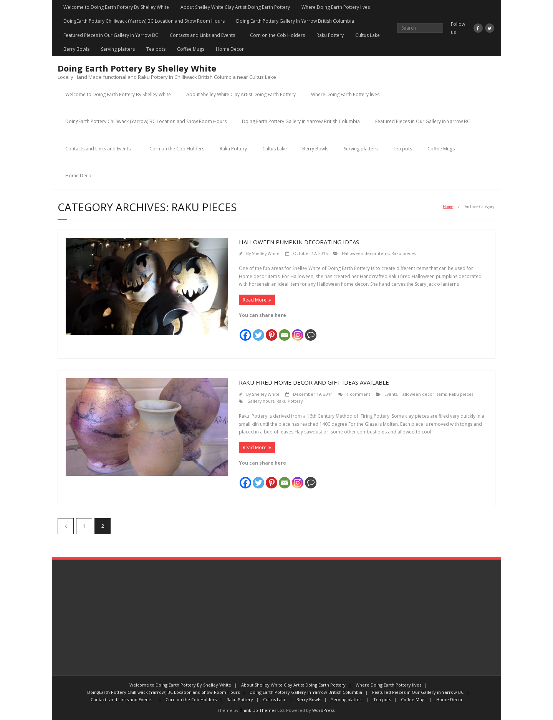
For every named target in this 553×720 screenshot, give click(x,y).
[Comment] (310, 330)
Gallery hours (260, 401)
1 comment (358, 394)
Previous (66, 526)
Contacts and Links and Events (204, 35)
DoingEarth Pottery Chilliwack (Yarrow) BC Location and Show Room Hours (144, 21)
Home (448, 206)
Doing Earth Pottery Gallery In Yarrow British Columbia (295, 21)
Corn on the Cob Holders (277, 35)
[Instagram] (297, 330)
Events (390, 394)
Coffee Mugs (190, 49)
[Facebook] (245, 330)
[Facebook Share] (322, 331)
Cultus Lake (367, 35)
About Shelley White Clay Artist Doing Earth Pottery (235, 7)
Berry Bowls (76, 49)
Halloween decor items (365, 253)
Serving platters (118, 49)
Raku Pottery (330, 35)
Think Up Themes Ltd (262, 710)
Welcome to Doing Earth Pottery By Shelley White (116, 7)
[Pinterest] (271, 330)
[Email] (284, 330)
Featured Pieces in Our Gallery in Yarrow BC (110, 35)
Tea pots (156, 49)
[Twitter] (258, 330)
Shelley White (266, 253)
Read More (255, 300)
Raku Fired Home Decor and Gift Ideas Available (314, 382)
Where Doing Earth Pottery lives (335, 7)
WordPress (323, 710)
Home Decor (230, 49)
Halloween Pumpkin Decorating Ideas (299, 242)
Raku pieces (403, 253)
